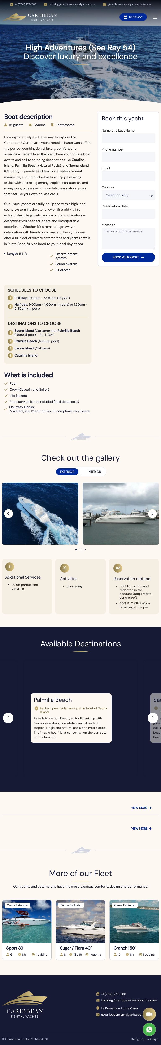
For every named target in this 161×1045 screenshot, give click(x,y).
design (151, 1039)
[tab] (67, 471)
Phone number (113, 149)
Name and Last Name (118, 130)
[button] (8, 513)
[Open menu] (155, 17)
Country (108, 187)
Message (108, 225)
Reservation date (115, 206)
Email (106, 168)
